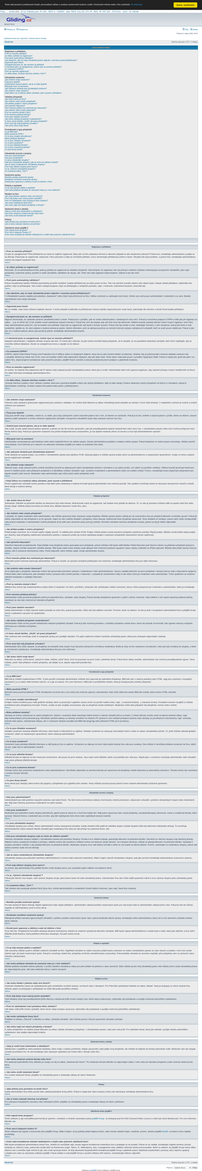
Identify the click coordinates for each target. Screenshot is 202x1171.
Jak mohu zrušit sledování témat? (19, 216)
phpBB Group (98, 1118)
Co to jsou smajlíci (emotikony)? (18, 136)
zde (14, 1121)
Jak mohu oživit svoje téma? (17, 126)
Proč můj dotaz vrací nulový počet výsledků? (23, 198)
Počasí (2, 11)
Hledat (194, 29)
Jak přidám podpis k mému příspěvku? (21, 103)
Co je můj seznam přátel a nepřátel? (20, 188)
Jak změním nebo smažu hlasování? (20, 110)
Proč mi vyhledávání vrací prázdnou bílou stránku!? (26, 201)
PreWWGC (61, 11)
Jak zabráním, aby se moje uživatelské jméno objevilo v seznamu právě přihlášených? (41, 60)
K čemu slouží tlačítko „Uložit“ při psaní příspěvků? (26, 121)
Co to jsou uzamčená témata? (17, 147)
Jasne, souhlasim (185, 5)
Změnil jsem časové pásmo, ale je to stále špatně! (26, 84)
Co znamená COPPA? (14, 69)
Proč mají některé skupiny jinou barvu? (21, 167)
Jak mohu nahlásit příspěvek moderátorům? (23, 119)
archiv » (125, 11)
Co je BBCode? (11, 132)
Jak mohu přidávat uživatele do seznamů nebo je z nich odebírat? (32, 190)
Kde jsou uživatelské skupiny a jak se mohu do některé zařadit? (31, 162)
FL (55, 11)
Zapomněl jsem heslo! (14, 62)
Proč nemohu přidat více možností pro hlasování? (26, 108)
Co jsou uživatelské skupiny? (17, 160)
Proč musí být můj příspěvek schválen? (21, 123)
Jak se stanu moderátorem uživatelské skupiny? (25, 164)
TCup (79, 11)
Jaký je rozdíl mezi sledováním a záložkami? (23, 211)
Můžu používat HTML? (14, 134)
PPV (87, 11)
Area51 (165, 1131)
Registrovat (22, 29)
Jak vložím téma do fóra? (15, 99)
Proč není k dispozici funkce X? (18, 232)
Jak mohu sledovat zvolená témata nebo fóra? (24, 213)
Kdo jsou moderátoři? (14, 158)
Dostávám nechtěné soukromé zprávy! (21, 179)
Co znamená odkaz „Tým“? (16, 171)
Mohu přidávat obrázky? (15, 138)
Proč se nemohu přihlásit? (16, 54)
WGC (45, 11)
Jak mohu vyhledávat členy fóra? (19, 203)
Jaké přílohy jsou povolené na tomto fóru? (22, 222)
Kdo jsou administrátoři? (15, 156)
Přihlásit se (9, 29)
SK (130, 11)
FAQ (185, 29)
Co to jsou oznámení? (14, 143)
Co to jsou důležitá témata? (16, 145)
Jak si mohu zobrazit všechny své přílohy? (22, 224)
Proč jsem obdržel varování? (17, 117)
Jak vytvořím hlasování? (15, 106)
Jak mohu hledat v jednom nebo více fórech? (24, 196)
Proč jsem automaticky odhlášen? (19, 58)
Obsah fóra (9, 42)
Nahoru (7, 262)
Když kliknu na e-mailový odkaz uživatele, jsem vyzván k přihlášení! (33, 93)
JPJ (41, 11)
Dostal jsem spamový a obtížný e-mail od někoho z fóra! (28, 182)
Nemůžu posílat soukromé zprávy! (19, 177)
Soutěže (12, 11)
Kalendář (135, 11)
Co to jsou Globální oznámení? (18, 141)
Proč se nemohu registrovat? (17, 71)
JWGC (95, 11)
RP (91, 11)
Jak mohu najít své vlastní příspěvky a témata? (24, 205)
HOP (104, 11)
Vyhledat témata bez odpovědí (15, 38)
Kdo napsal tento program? (16, 230)
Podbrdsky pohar (33, 11)
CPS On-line (116, 11)
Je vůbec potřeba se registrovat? (18, 56)
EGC (83, 11)
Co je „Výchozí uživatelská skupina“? (20, 169)
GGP (108, 11)
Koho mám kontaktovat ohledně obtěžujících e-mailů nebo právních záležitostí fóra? (40, 234)
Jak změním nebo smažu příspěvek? (20, 101)
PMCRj (73, 11)
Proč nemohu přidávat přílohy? (18, 115)
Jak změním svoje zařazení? (17, 91)
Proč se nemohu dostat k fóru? (18, 112)
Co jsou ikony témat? (14, 149)
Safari (68, 11)
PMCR (50, 11)
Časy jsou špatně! (12, 82)
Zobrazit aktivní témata (37, 38)
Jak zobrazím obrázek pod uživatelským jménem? (26, 88)
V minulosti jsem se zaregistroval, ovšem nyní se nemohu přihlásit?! (33, 67)
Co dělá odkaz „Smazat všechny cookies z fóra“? (25, 73)
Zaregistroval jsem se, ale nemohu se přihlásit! (24, 65)
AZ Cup (23, 11)
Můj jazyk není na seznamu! (16, 86)
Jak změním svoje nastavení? (17, 80)
